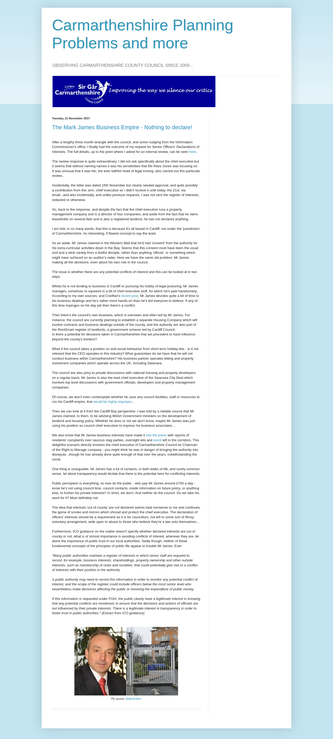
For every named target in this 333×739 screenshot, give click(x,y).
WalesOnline (133, 698)
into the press (156, 435)
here (192, 152)
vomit (157, 440)
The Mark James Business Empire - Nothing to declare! (122, 127)
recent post (129, 296)
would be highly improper (112, 402)
